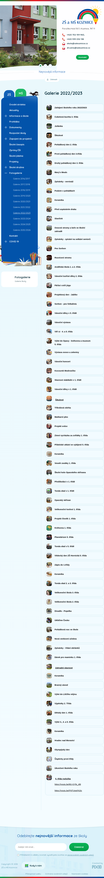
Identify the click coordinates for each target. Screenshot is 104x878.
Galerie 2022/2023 (21, 213)
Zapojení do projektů (20, 138)
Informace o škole (19, 116)
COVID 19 (14, 241)
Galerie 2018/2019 (21, 190)
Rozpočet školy (17, 133)
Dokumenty (15, 127)
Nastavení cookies (80, 874)
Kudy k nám (36, 865)
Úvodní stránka (17, 104)
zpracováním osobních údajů (80, 855)
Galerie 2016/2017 (21, 178)
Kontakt (13, 235)
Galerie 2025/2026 (21, 230)
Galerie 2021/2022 (21, 207)
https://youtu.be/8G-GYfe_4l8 (68, 784)
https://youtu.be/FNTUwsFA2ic (68, 790)
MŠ (21, 93)
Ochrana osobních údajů (56, 874)
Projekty (13, 161)
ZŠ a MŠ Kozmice (82, 14)
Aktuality (14, 110)
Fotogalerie (15, 173)
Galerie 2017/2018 (21, 184)
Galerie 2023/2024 (21, 218)
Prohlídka (14, 121)
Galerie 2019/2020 (21, 195)
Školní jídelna (16, 156)
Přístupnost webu (33, 874)
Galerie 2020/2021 (21, 201)
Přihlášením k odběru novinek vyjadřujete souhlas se (57, 855)
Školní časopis (16, 144)
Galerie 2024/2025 (21, 224)
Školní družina (16, 167)
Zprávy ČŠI (15, 150)
